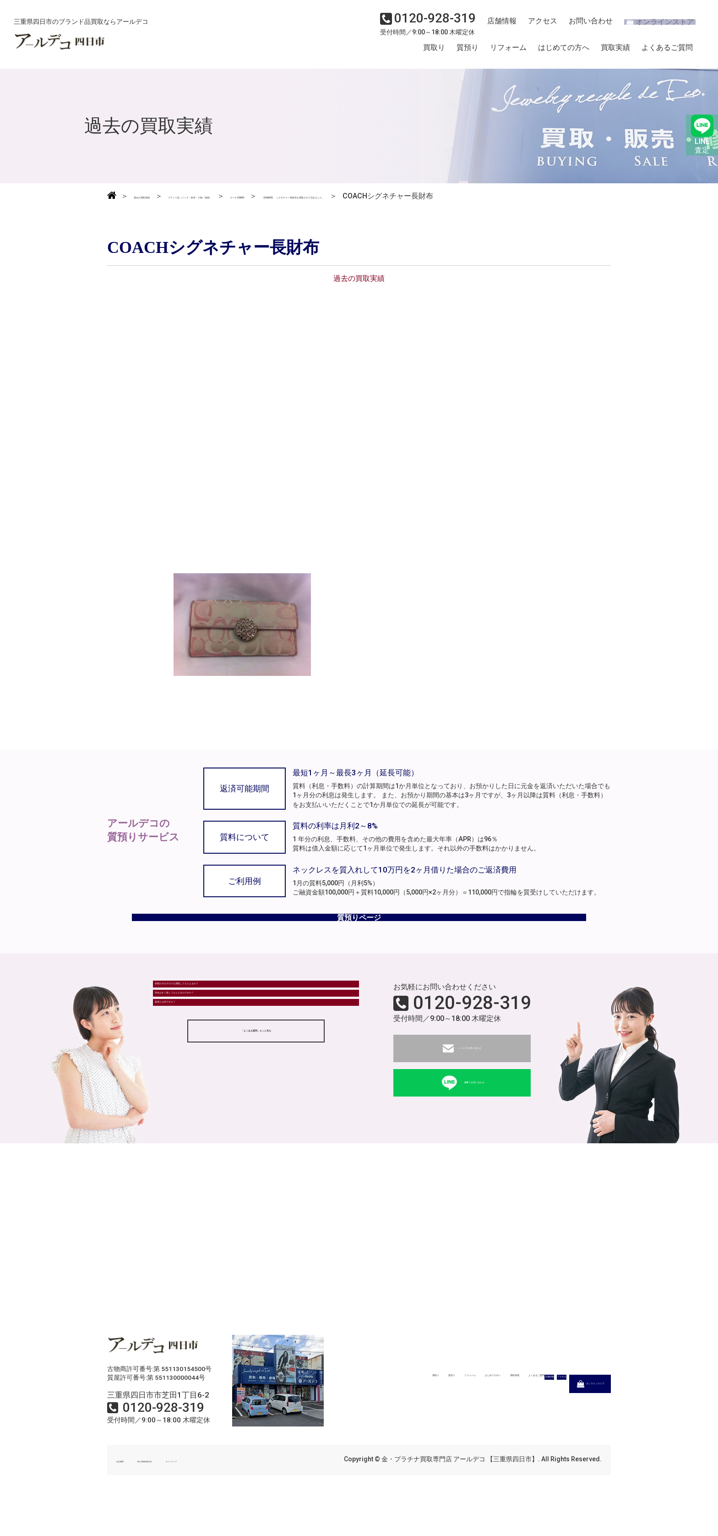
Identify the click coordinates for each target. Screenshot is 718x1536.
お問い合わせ (583, 26)
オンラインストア (653, 26)
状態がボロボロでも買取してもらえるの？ (229, 1025)
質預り (468, 51)
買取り (434, 51)
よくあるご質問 (667, 51)
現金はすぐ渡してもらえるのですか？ (222, 1051)
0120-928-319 (472, 1037)
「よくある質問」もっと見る (256, 1112)
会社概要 (129, 1494)
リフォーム (508, 51)
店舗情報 (498, 26)
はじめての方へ (563, 51)
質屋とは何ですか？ (193, 1076)
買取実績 (615, 51)
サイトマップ (240, 1494)
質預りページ (359, 943)
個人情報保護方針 (181, 1494)
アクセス (537, 26)
